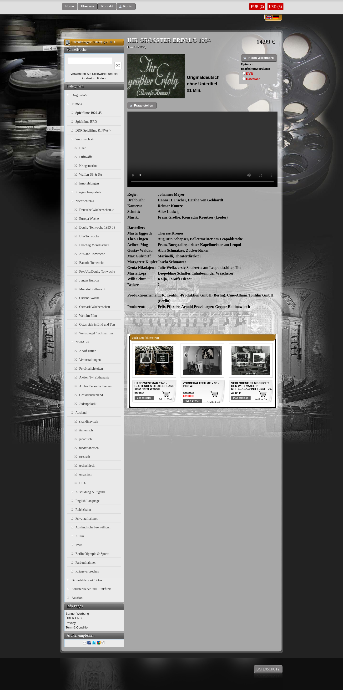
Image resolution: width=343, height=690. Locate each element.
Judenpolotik (87, 404)
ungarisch (85, 474)
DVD (249, 74)
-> (77, 104)
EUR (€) (257, 7)
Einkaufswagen (81, 42)
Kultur (80, 536)
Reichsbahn (83, 509)
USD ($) (275, 7)
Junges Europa (89, 280)
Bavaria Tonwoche (91, 263)
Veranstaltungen (90, 360)
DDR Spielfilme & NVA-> (93, 130)
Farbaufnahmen (86, 562)
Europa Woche (89, 218)
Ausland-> (83, 412)
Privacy (71, 623)
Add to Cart (165, 399)
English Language (88, 501)
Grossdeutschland (91, 395)
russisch (84, 457)
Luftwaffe (86, 157)
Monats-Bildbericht (92, 289)
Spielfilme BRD (86, 121)
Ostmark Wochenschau (94, 307)
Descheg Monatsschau (94, 245)
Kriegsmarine (88, 166)
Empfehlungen (89, 183)
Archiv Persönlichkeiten (95, 386)
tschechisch (87, 465)
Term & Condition (78, 627)
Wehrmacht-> (85, 139)
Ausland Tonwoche (92, 254)
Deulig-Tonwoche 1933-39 (97, 227)
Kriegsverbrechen (87, 571)
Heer (82, 148)
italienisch (86, 430)
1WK (79, 545)
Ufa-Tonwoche (89, 236)
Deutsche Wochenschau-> (96, 210)
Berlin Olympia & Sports (92, 554)
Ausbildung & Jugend (90, 492)
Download (253, 79)
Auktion (77, 598)
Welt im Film (88, 315)
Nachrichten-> (85, 201)
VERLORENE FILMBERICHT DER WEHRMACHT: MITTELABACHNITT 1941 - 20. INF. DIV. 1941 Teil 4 (251, 388)
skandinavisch (88, 421)
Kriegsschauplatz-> (88, 192)
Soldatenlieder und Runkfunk (91, 589)
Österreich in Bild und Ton (97, 324)
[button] (69, 6)
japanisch (85, 439)
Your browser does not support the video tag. (202, 149)
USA (82, 483)
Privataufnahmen (87, 518)
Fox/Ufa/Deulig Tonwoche (97, 271)
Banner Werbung (77, 613)
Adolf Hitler (87, 351)
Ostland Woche (89, 298)
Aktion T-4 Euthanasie (94, 377)
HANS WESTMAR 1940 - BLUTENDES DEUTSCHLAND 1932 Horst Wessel (155, 386)
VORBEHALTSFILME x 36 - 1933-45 (201, 385)
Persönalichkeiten (91, 368)
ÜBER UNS (74, 618)
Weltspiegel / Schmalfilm (96, 333)
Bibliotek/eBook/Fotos (87, 580)
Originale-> (79, 95)
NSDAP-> (82, 342)
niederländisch (89, 448)
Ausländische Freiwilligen (93, 527)
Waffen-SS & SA (90, 174)
